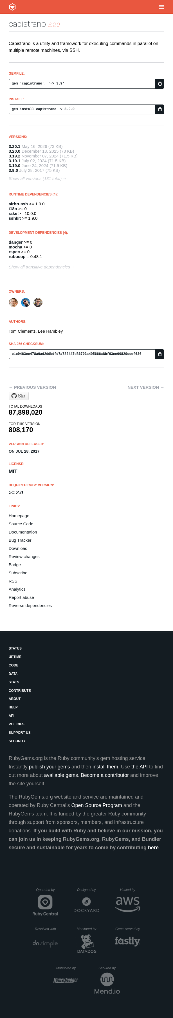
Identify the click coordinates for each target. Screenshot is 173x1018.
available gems (61, 775)
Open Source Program (96, 805)
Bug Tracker (20, 540)
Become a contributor (105, 775)
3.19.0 (15, 165)
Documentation (23, 532)
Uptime (15, 657)
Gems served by (127, 929)
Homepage (19, 515)
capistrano (27, 24)
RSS (13, 581)
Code (14, 665)
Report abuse (21, 597)
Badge (15, 564)
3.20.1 (15, 146)
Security (17, 741)
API (11, 716)
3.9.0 (13, 170)
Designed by (88, 890)
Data (13, 674)
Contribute (20, 691)
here (153, 847)
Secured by (109, 968)
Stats (14, 682)
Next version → (145, 387)
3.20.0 (15, 151)
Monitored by (88, 929)
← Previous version (32, 387)
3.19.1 (15, 160)
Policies (16, 724)
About (15, 699)
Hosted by (130, 890)
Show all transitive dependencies (39, 266)
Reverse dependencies (30, 605)
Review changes (24, 556)
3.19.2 (15, 156)
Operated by (47, 892)
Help (13, 707)
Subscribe (18, 572)
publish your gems (49, 767)
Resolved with (46, 929)
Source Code (21, 523)
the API (139, 767)
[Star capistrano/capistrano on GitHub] (19, 396)
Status (15, 648)
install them (105, 767)
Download (18, 548)
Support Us (20, 733)
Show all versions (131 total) (35, 178)
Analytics (17, 589)
